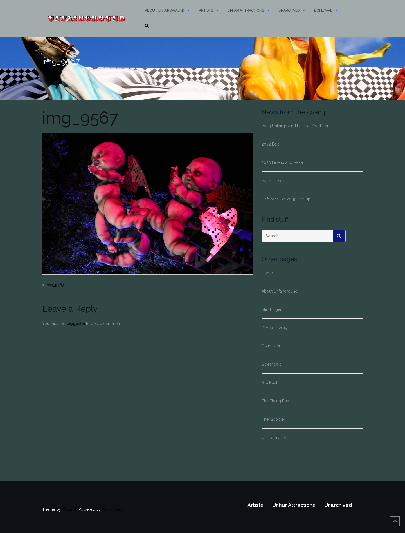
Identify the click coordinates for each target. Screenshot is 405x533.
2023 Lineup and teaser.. (284, 162)
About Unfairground (164, 10)
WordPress (112, 509)
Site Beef (269, 382)
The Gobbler (273, 419)
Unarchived (289, 10)
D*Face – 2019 (274, 327)
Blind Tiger (272, 309)
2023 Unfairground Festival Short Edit (295, 126)
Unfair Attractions (246, 10)
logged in (75, 323)
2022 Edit (270, 144)
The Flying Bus (275, 401)
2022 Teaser (273, 181)
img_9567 (54, 285)
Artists (206, 10)
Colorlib (69, 509)
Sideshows (271, 364)
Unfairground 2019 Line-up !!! (288, 199)
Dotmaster (271, 346)
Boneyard (323, 10)
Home (267, 273)
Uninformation (274, 437)
